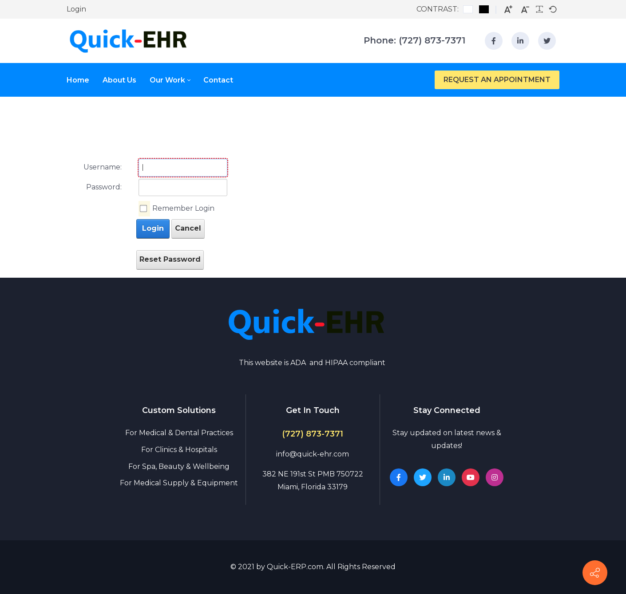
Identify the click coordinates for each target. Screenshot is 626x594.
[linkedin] (520, 41)
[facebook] (494, 41)
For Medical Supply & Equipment (179, 483)
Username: (102, 167)
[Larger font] (508, 9)
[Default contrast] (468, 9)
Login (76, 9)
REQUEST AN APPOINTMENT (497, 79)
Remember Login (183, 208)
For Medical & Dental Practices (179, 433)
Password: (104, 187)
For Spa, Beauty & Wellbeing (179, 466)
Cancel (188, 228)
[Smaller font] (525, 9)
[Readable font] (539, 9)
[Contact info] (594, 572)
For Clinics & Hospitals (179, 449)
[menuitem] (85, 80)
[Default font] (552, 9)
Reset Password (170, 259)
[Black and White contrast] (484, 9)
